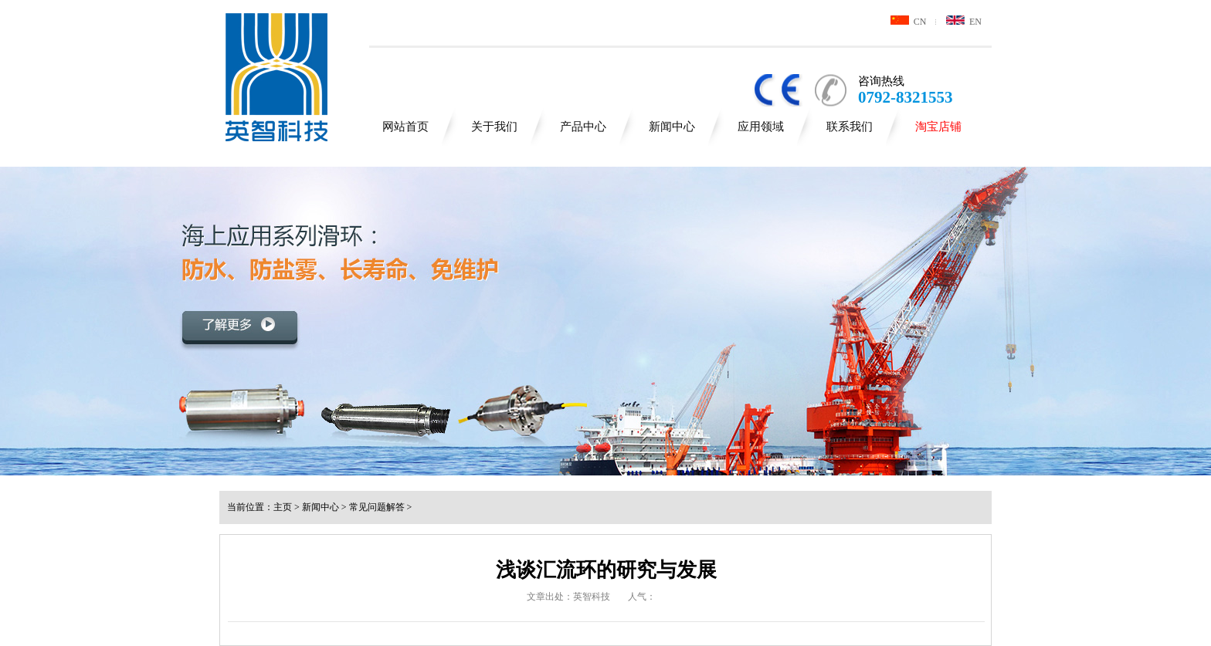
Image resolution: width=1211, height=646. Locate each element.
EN (964, 21)
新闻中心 (672, 126)
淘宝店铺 (938, 126)
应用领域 (761, 126)
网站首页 (405, 126)
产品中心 (583, 126)
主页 (282, 507)
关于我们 (494, 126)
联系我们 (849, 126)
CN (908, 21)
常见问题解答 (377, 507)
